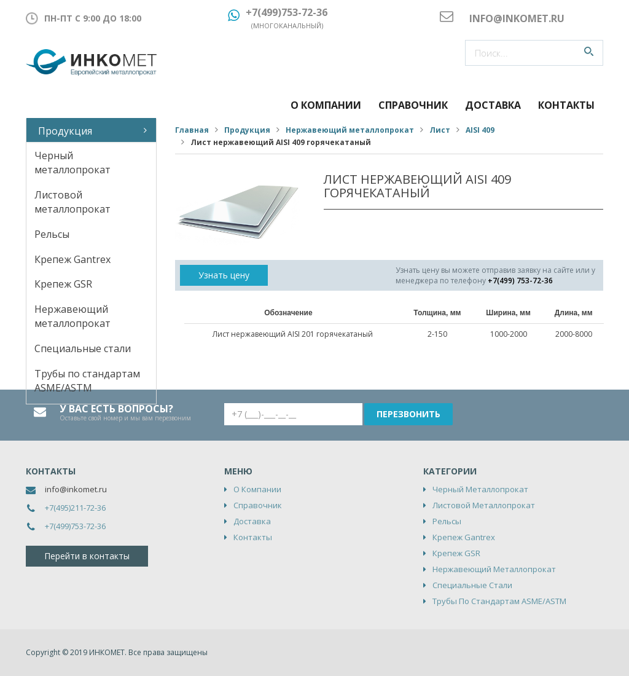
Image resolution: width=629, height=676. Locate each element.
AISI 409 (480, 130)
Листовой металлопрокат (72, 202)
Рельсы (51, 234)
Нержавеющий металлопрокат (72, 316)
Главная (192, 130)
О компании (326, 105)
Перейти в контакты (87, 556)
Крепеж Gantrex (72, 259)
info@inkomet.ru (76, 489)
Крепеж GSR (63, 284)
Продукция (65, 131)
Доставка (493, 105)
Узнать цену (223, 275)
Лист (439, 130)
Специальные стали (82, 348)
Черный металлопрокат (72, 162)
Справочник (413, 105)
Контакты (566, 105)
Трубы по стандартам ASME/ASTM (87, 381)
